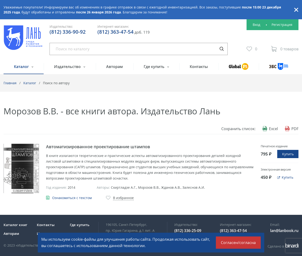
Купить (288, 154)
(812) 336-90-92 (68, 31)
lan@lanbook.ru (284, 230)
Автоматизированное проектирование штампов (98, 146)
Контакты (199, 66)
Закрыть (296, 9)
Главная (10, 83)
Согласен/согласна (238, 242)
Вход (256, 24)
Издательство (68, 66)
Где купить (154, 66)
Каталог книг (15, 224)
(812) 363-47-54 (115, 31)
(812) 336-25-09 (187, 230)
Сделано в (283, 246)
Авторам (114, 66)
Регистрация (282, 24)
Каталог (22, 66)
